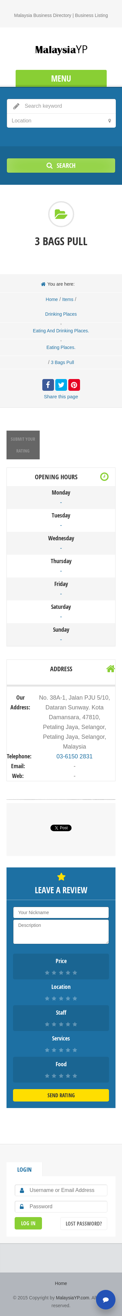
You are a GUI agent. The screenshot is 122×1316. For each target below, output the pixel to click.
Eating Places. (61, 347)
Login (24, 1169)
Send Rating (61, 1095)
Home (52, 299)
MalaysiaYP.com (72, 1297)
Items (67, 299)
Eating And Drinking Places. (61, 330)
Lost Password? (84, 1223)
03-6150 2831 (75, 756)
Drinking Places (61, 314)
